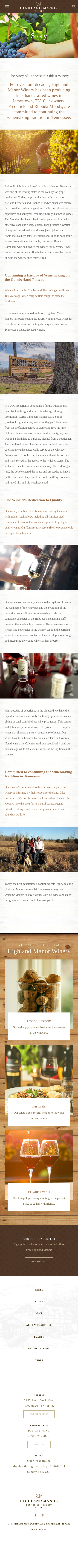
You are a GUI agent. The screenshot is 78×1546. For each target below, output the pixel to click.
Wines (39, 1292)
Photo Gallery (39, 1351)
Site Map (43, 1532)
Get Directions (39, 1417)
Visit (39, 1316)
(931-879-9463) (38, 1438)
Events (39, 1340)
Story (39, 1304)
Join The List (39, 1264)
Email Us (39, 1447)
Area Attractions (39, 1328)
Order (39, 1363)
